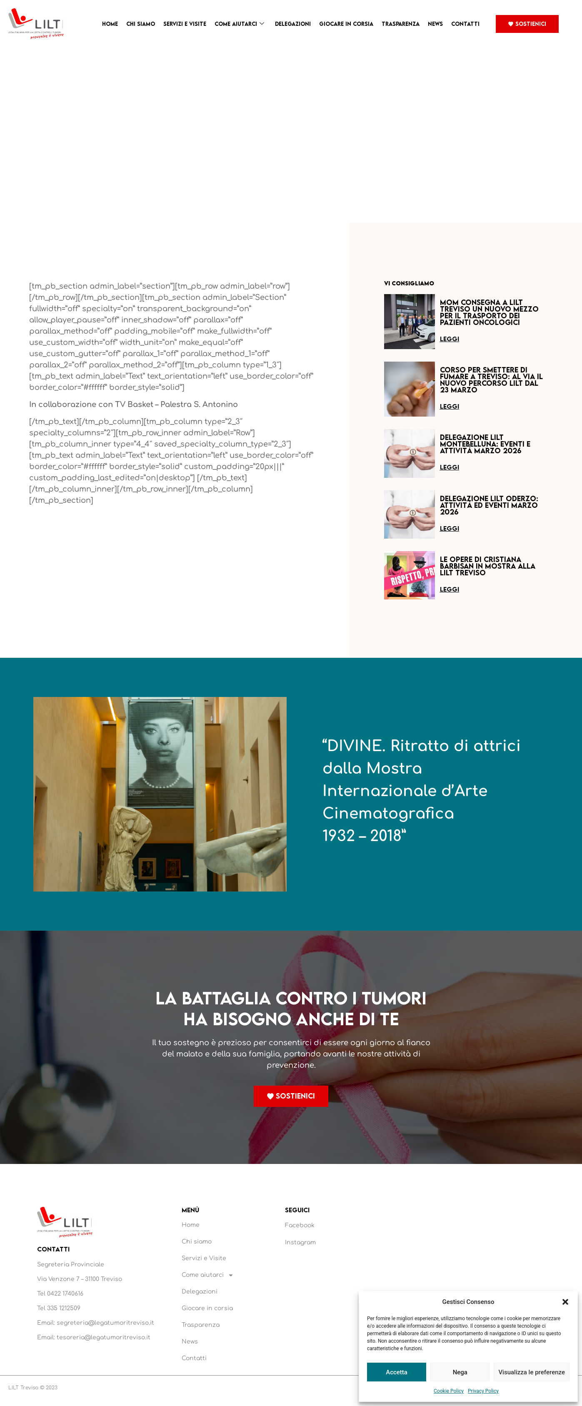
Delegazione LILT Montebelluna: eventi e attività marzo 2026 (485, 444)
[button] (565, 1302)
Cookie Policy (449, 1391)
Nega (460, 1372)
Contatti (465, 23)
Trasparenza (401, 23)
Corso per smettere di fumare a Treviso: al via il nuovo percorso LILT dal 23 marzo (491, 379)
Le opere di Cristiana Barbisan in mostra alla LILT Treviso (487, 566)
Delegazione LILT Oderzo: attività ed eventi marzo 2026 (489, 505)
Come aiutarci (239, 23)
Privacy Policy (483, 1391)
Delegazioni (293, 23)
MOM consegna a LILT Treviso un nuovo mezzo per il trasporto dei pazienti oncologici (489, 312)
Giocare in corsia (346, 23)
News (435, 23)
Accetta (396, 1372)
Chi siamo (140, 23)
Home (110, 23)
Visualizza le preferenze (531, 1372)
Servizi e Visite (184, 23)
